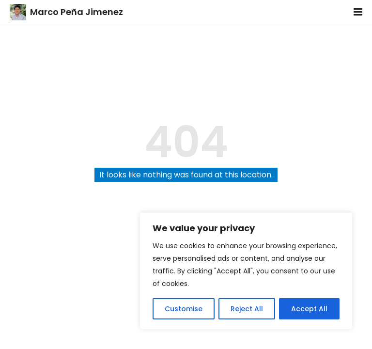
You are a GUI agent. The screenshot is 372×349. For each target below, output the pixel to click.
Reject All (247, 309)
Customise (183, 309)
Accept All (309, 309)
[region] (246, 271)
